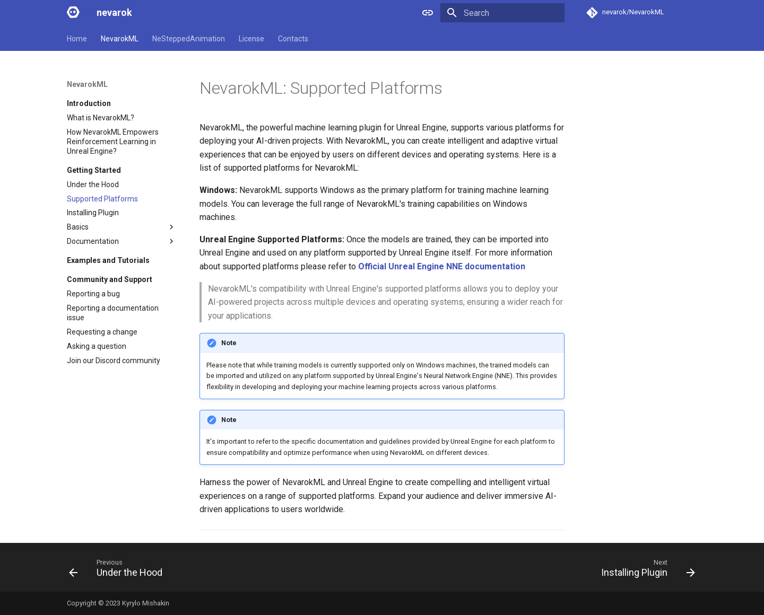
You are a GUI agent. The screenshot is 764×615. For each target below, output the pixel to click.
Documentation (121, 241)
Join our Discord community (113, 360)
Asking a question (96, 346)
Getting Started (94, 170)
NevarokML (119, 38)
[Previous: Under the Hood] (118, 570)
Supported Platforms (102, 199)
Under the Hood (93, 184)
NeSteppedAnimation (188, 38)
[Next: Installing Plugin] (645, 570)
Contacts (293, 38)
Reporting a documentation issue (113, 313)
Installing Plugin (93, 212)
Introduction (89, 103)
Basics (121, 227)
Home (77, 38)
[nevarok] (73, 12)
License (251, 38)
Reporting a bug (93, 293)
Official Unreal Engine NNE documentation (441, 266)
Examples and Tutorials (108, 260)
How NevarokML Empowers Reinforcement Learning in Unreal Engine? (113, 141)
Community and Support (109, 279)
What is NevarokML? (100, 117)
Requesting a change (102, 332)
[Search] (502, 12)
